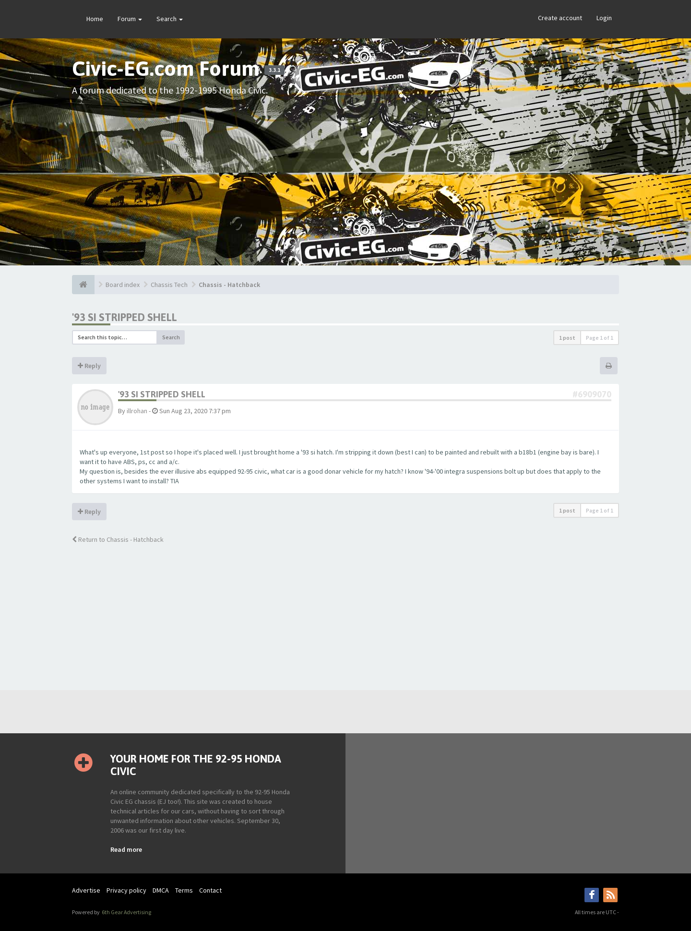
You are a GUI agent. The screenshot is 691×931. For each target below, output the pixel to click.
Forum (130, 18)
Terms (184, 890)
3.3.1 (274, 70)
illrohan (137, 410)
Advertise (86, 890)
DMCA (161, 890)
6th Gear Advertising (126, 912)
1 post (567, 337)
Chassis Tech (169, 284)
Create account (560, 17)
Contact (210, 890)
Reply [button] (89, 365)
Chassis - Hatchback (229, 284)
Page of (599, 337)
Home (94, 18)
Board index (123, 284)
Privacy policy (126, 890)
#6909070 (591, 394)
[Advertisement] (345, 174)
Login (604, 17)
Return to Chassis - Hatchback (118, 539)
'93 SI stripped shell (124, 317)
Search (169, 18)
